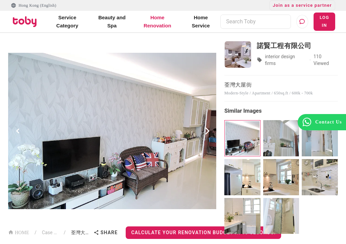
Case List (50, 232)
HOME (18, 232)
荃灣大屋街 (81, 232)
